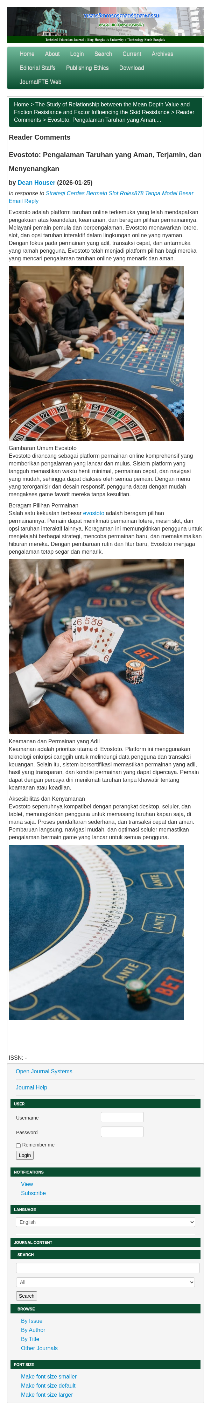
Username (27, 1118)
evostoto (93, 513)
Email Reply (23, 201)
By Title (30, 1339)
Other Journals (39, 1348)
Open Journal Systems (44, 1071)
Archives (162, 54)
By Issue (31, 1321)
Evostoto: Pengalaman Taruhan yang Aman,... (104, 120)
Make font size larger (47, 1395)
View (27, 1184)
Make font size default (48, 1386)
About (52, 54)
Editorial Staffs (38, 68)
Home (27, 54)
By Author (33, 1330)
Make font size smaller (49, 1377)
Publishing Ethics (87, 68)
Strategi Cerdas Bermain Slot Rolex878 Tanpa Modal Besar (120, 193)
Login (77, 54)
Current (131, 54)
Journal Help (31, 1087)
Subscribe (33, 1193)
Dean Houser (36, 182)
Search (103, 54)
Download (131, 68)
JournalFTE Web (41, 82)
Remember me (38, 1145)
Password (26, 1132)
